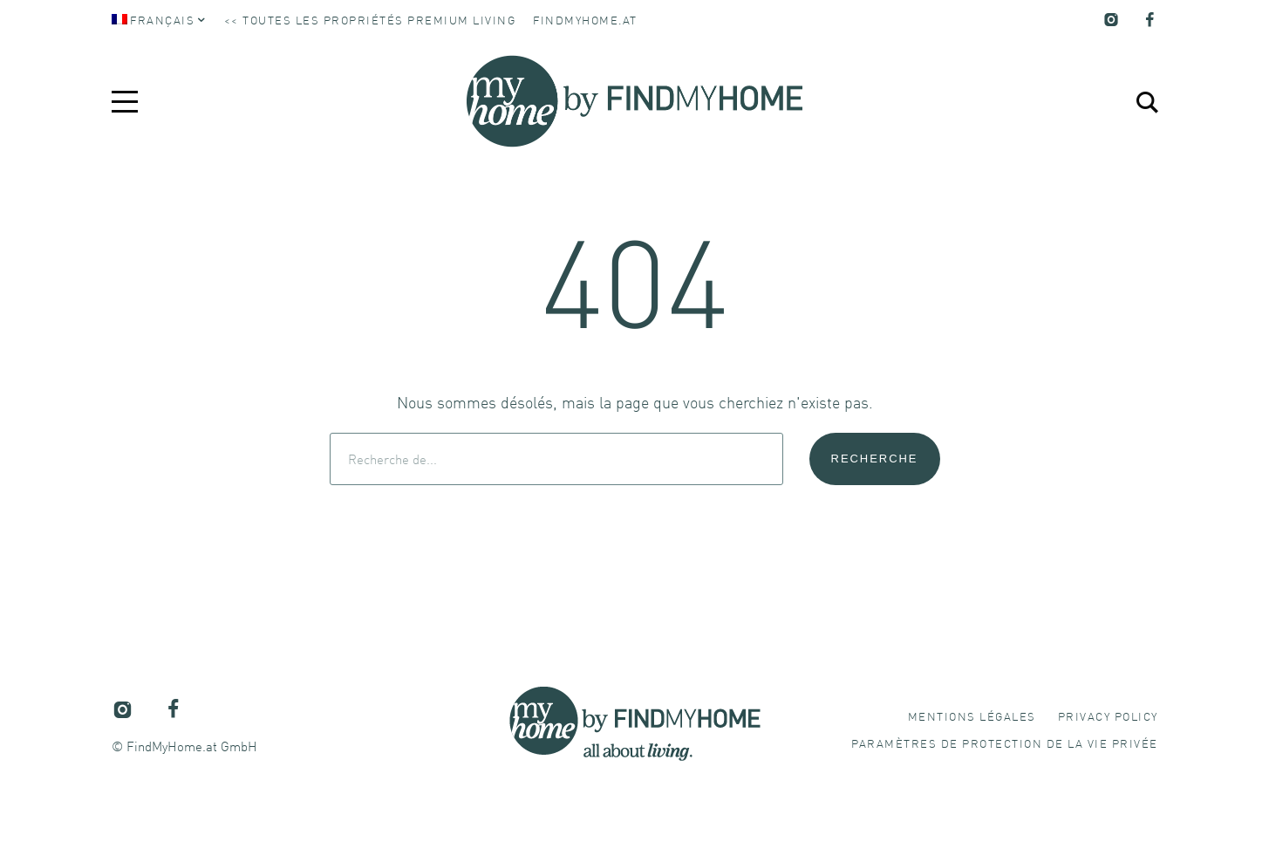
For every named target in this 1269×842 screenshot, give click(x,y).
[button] (1005, 743)
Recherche (874, 458)
